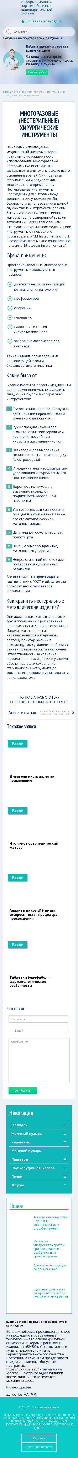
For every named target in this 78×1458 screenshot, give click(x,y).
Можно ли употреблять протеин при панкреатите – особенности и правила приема (49, 1248)
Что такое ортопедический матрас (34, 845)
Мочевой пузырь (26, 1150)
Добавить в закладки (43, 21)
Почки (16, 1176)
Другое (17, 1185)
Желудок (19, 1125)
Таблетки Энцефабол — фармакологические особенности (31, 981)
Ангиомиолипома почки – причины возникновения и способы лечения (50, 1222)
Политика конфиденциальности (27, 1424)
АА (8, 1395)
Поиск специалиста (39, 1447)
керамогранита (19, 1354)
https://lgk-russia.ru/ (22, 1369)
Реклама (39, 1438)
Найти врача (37, 72)
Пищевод (19, 1159)
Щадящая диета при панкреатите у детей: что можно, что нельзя (50, 1293)
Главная (8, 92)
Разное (20, 92)
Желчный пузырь (26, 1133)
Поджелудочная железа (33, 1168)
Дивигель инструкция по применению (32, 778)
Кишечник (20, 1142)
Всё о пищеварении (45, 1407)
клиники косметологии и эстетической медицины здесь (34, 1377)
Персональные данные (53, 1426)
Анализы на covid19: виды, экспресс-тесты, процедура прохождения (33, 914)
